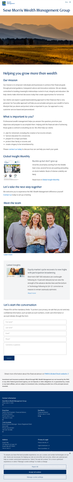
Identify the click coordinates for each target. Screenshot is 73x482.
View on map (5, 448)
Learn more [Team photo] (8, 255)
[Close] (70, 453)
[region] (36, 466)
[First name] (35, 322)
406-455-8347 (10, 428)
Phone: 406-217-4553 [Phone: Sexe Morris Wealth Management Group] (7, 403)
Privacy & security (42, 442)
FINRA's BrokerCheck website (55, 374)
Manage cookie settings (35, 477)
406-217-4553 (10, 416)
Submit (9, 358)
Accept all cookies (35, 472)
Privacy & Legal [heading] (43, 440)
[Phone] (35, 339)
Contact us (7, 195)
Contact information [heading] (9, 398)
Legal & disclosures (43, 445)
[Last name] (35, 327)
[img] (36, 40)
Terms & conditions (43, 448)
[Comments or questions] (35, 348)
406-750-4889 (8, 430)
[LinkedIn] (40, 416)
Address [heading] (5, 440)
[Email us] (3, 405)
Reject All (35, 467)
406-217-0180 (46, 414)
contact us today (15, 149)
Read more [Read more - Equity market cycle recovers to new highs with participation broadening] (32, 293)
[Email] (35, 333)
